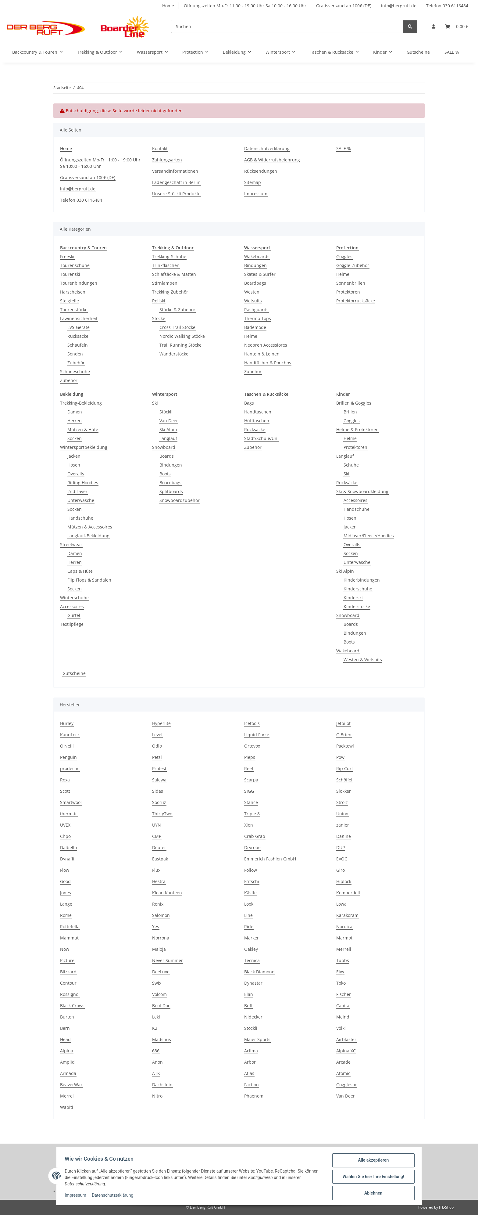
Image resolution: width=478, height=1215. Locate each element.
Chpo (65, 836)
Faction (251, 1084)
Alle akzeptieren (371, 1161)
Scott (65, 791)
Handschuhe (80, 518)
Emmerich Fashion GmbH (270, 859)
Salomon (161, 915)
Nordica (344, 926)
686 (155, 1051)
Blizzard (68, 972)
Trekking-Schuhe (169, 256)
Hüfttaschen (256, 421)
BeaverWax (71, 1084)
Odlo (157, 746)
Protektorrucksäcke (355, 301)
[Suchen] (287, 26)
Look (248, 904)
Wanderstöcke (173, 354)
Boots (165, 474)
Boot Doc (161, 1005)
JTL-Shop (446, 1207)
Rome (66, 915)
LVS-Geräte (78, 327)
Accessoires (72, 606)
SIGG (249, 791)
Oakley (251, 949)
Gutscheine (74, 673)
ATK (156, 1073)
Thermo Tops (257, 318)
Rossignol (70, 994)
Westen (251, 292)
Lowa (341, 904)
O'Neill (67, 746)
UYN (156, 825)
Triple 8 (252, 814)
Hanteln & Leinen (262, 354)
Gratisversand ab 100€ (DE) (343, 6)
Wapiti (66, 1107)
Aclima (251, 1051)
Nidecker (253, 1017)
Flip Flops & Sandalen (89, 580)
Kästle (250, 893)
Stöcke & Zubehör (177, 309)
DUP (340, 847)
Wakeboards (256, 256)
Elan (248, 994)
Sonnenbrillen (350, 283)
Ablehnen (372, 1193)
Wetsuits (253, 301)
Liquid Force (256, 734)
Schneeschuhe (75, 371)
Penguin (68, 757)
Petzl (157, 757)
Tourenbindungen (78, 283)
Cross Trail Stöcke (177, 327)
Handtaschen (257, 412)
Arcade (343, 1062)
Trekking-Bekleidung (81, 403)
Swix (156, 983)
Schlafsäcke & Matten (174, 274)
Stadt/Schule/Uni (261, 438)
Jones (65, 893)
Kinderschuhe (358, 589)
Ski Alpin (168, 429)
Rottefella (70, 926)
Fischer (343, 994)
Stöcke (158, 318)
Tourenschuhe (75, 265)
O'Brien (343, 734)
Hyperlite (161, 723)
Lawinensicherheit (79, 318)
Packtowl (345, 746)
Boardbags (255, 283)
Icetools (252, 723)
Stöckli (166, 412)
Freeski (67, 256)
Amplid (67, 1062)
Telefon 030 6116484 (447, 6)
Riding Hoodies (82, 482)
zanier (342, 825)
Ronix (157, 904)
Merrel (67, 1096)
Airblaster (346, 1039)
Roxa (65, 780)
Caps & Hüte (80, 571)
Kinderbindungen (362, 580)
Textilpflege (72, 624)
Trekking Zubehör (170, 292)
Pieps (249, 757)
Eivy (340, 972)
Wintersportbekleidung (83, 447)
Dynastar (253, 983)
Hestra (159, 881)
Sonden (75, 354)
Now (64, 949)
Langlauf (168, 438)
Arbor (250, 1062)
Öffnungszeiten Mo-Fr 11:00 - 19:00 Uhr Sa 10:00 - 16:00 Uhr (245, 6)
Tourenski (70, 274)
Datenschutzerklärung (114, 1196)
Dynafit (67, 859)
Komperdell (348, 893)
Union (342, 814)
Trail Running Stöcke (180, 345)
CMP (156, 836)
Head (65, 1039)
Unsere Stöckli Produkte (176, 193)
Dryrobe (252, 847)
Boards (166, 456)
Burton (67, 1017)
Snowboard (163, 447)
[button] (433, 26)
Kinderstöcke (357, 606)
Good (65, 881)
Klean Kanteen (167, 893)
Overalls (75, 474)
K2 (154, 1028)
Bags (249, 403)
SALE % (451, 52)
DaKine (343, 836)
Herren (74, 421)
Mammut (69, 938)
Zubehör (76, 363)
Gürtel (73, 615)
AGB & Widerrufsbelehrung (272, 160)
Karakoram (347, 915)
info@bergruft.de (398, 6)
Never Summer (167, 960)
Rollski (158, 301)
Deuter (159, 847)
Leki (156, 1017)
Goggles (344, 256)
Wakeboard (347, 651)
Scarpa (251, 780)
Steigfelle (69, 301)
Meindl (343, 1017)
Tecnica (252, 960)
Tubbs (342, 960)
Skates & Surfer (260, 274)
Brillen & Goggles (353, 403)
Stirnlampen (164, 283)
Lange (66, 904)
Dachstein (162, 1084)
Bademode (255, 327)
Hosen (73, 465)
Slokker (343, 791)
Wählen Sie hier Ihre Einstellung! (372, 1177)
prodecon (70, 768)
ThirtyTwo (162, 814)
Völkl (341, 1028)
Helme (250, 336)
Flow (64, 870)
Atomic (343, 1073)
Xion (248, 825)
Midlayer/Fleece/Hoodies (369, 536)
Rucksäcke (77, 336)
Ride (248, 926)
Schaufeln (77, 345)
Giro (340, 870)
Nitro (157, 1096)
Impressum (76, 1196)
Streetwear (71, 544)
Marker (251, 938)
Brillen (350, 412)
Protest (159, 768)
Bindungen (255, 265)
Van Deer (168, 421)
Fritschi (251, 881)
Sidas (157, 791)
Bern (65, 1028)
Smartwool (71, 802)
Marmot (344, 938)
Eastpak (160, 859)
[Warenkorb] (456, 26)
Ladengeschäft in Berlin (176, 182)
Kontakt (160, 148)
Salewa (159, 780)
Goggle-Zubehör (352, 265)
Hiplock (343, 881)
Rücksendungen (260, 171)
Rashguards (256, 309)
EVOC (341, 859)
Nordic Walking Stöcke (182, 336)
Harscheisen (72, 292)
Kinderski (353, 597)
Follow (250, 870)
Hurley (66, 723)
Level (157, 734)
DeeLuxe (160, 972)
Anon (157, 1062)
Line (248, 915)
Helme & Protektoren (357, 429)
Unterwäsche (80, 500)
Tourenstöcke (73, 309)
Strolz (342, 802)
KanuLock (70, 734)
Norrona (160, 938)
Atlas (249, 1073)
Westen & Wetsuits (363, 659)
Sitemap (252, 182)
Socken (74, 438)
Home (168, 6)
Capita (342, 1005)
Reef (248, 768)
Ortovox (252, 746)
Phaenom (253, 1096)
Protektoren (348, 292)
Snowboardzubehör (179, 500)
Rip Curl (344, 768)
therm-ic (68, 814)
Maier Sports (257, 1039)
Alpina (66, 1051)
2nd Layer (77, 491)
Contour (68, 983)
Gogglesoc (346, 1084)
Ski (155, 403)
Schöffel (344, 780)
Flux (156, 870)
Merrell (343, 949)
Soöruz (159, 802)
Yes (155, 926)
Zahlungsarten (167, 160)
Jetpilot (343, 723)
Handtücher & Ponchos (267, 363)
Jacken (73, 456)
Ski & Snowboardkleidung (362, 491)
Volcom (159, 994)
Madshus (161, 1039)
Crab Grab (254, 836)
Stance (251, 802)
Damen (74, 412)
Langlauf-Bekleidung (88, 536)
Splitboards (171, 491)
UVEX (65, 825)
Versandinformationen (175, 171)
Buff (248, 1005)
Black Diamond (259, 972)
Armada (68, 1073)
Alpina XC (346, 1051)
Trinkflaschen (166, 265)
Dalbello (68, 847)
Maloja (159, 949)
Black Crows (72, 1005)
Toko (341, 983)
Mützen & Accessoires (89, 527)
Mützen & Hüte (82, 429)
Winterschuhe (74, 597)
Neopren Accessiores (265, 345)
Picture (67, 960)
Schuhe (351, 465)
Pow (340, 757)
